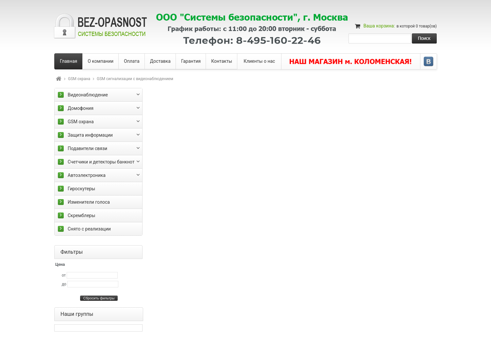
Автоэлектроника (87, 175)
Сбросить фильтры (99, 298)
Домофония (80, 108)
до (64, 284)
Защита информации (90, 135)
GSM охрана (79, 79)
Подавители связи (87, 148)
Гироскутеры (81, 188)
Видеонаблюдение (88, 94)
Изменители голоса (89, 202)
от (64, 275)
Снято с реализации (89, 228)
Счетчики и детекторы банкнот (101, 161)
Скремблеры (81, 215)
